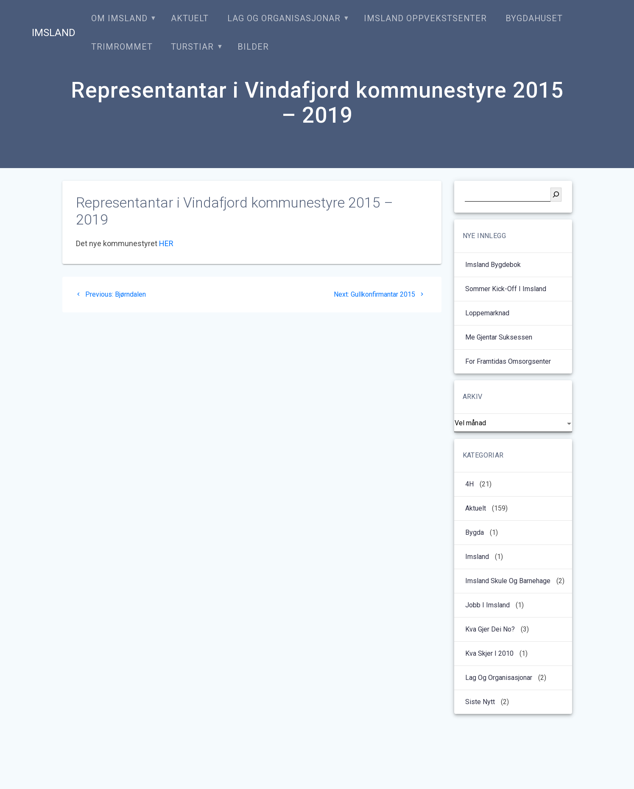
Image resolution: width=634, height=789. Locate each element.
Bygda (474, 532)
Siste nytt (480, 702)
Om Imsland (119, 18)
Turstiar (192, 47)
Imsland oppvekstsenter (425, 18)
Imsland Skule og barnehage (507, 581)
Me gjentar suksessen (498, 337)
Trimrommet (122, 47)
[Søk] (555, 195)
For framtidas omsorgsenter (508, 361)
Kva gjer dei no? (490, 629)
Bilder (253, 47)
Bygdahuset (534, 18)
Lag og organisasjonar (284, 18)
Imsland (53, 33)
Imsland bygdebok (493, 265)
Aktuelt (190, 18)
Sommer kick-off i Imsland (505, 289)
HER (166, 243)
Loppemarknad (487, 313)
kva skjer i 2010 (489, 653)
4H (469, 484)
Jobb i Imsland (487, 605)
